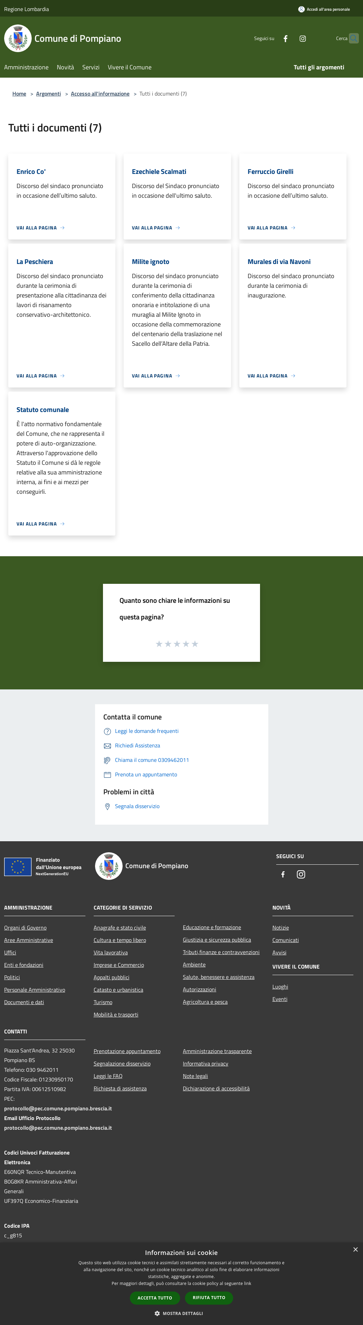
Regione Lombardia (26, 9)
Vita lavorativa (111, 952)
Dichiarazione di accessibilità (216, 1088)
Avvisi (279, 952)
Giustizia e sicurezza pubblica (217, 939)
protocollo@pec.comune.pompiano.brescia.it (58, 1108)
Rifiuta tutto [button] (209, 1298)
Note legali (195, 1076)
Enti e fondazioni (23, 965)
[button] (181, 1313)
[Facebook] (272, 38)
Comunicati (285, 940)
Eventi (280, 999)
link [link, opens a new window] (247, 1283)
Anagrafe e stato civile (120, 927)
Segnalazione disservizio (122, 1063)
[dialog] (181, 1284)
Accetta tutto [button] (155, 1298)
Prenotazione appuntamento (127, 1051)
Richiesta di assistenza (120, 1088)
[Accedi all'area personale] (324, 9)
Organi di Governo (25, 927)
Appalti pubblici (111, 977)
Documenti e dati (24, 1002)
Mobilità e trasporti (116, 1014)
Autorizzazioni (199, 989)
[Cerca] (350, 38)
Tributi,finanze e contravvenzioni (221, 952)
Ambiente (194, 964)
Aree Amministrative (28, 940)
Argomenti (48, 93)
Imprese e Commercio (119, 965)
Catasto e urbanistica (118, 989)
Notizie (280, 927)
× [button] (355, 1250)
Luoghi (280, 986)
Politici (12, 977)
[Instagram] (289, 38)
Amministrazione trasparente (217, 1051)
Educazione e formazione (212, 927)
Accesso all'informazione (100, 93)
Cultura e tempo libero (120, 940)
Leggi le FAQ (108, 1076)
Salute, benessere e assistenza (219, 977)
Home (19, 93)
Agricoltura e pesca (205, 1002)
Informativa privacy (205, 1063)
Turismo (103, 1002)
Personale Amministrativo (34, 989)
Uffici (10, 952)
